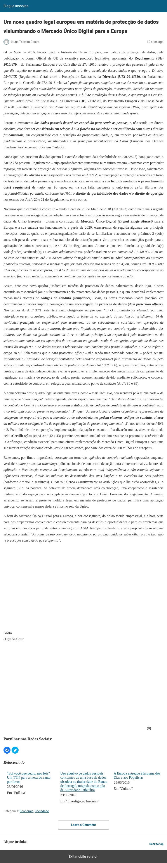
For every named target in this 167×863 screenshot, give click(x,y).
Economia (26, 811)
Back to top (156, 844)
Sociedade (42, 811)
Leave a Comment (83, 825)
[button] (6, 750)
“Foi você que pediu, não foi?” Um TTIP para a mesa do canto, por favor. (29, 777)
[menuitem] (31, 787)
